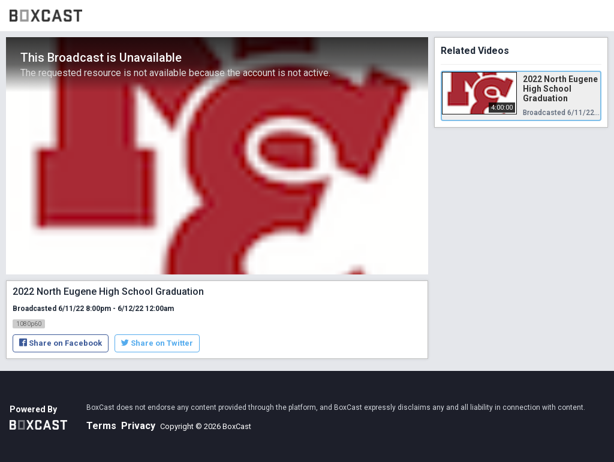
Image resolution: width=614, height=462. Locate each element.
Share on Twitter (157, 343)
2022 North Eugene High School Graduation (560, 88)
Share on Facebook (60, 343)
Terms (101, 425)
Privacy (138, 425)
